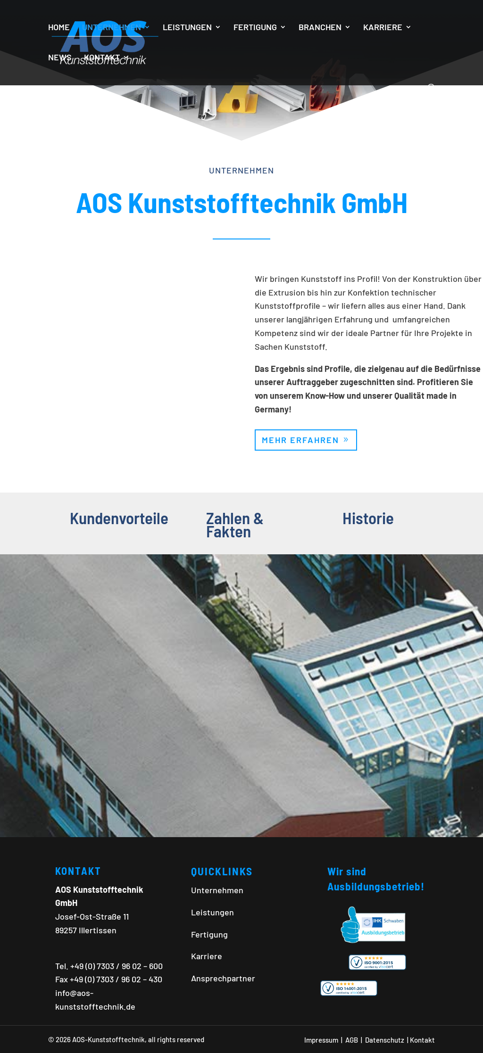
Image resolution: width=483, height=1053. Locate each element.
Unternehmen (217, 890)
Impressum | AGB (331, 1040)
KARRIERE (382, 28)
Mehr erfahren (300, 440)
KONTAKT (102, 58)
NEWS (60, 58)
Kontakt (422, 1040)
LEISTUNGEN (187, 28)
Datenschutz (384, 1040)
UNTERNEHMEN (111, 28)
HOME (59, 28)
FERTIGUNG (255, 28)
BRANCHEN (320, 28)
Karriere (206, 956)
